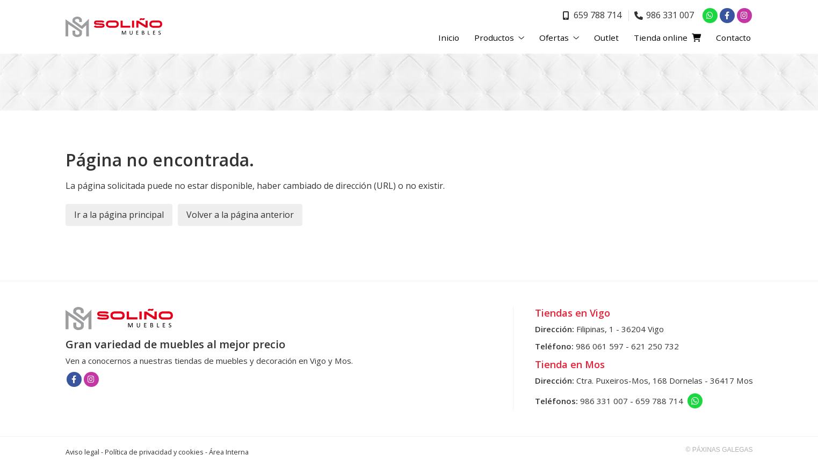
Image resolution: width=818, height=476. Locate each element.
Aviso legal (82, 452)
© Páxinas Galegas (719, 449)
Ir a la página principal (119, 215)
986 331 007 (604, 401)
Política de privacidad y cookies (154, 452)
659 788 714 (659, 401)
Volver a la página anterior (240, 215)
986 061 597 (600, 346)
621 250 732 (655, 346)
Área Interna (229, 452)
